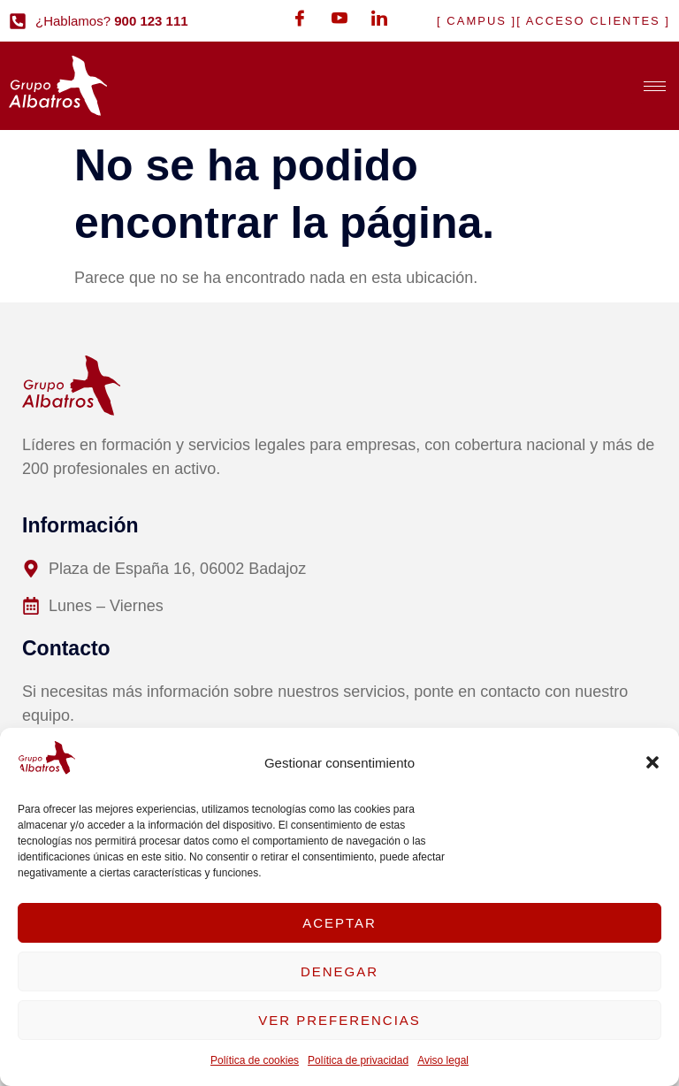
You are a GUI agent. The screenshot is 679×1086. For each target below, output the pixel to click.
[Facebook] (299, 17)
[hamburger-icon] (654, 86)
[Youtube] (339, 17)
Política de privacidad (358, 1060)
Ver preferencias (339, 1020)
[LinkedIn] (379, 17)
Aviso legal (443, 1060)
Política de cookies (254, 1060)
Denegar (339, 971)
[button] (652, 762)
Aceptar (339, 922)
